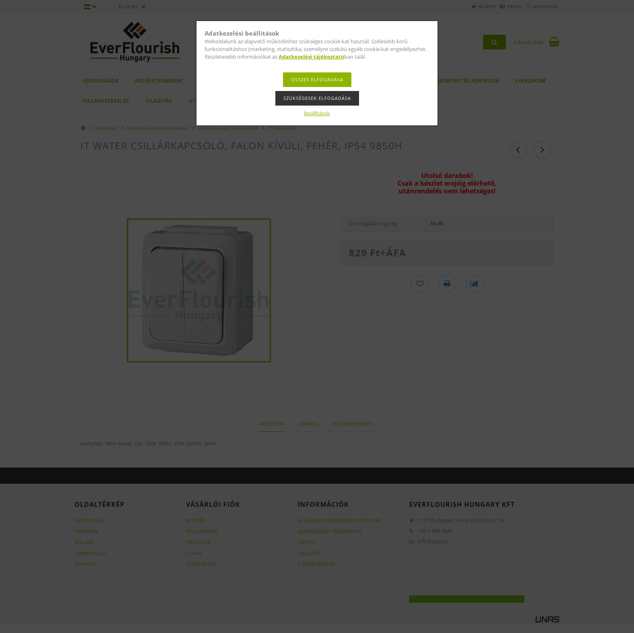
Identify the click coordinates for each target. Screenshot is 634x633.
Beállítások (317, 113)
